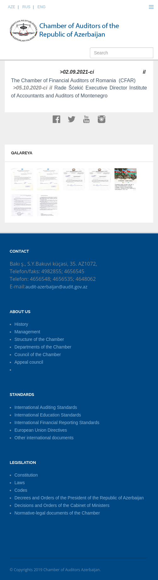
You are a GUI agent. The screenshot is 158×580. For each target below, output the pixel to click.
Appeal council (29, 362)
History (21, 324)
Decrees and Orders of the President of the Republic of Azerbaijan (79, 497)
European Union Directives (41, 430)
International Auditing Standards (46, 407)
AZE (11, 7)
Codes (21, 490)
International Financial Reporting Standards (57, 422)
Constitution (26, 475)
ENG (42, 7)
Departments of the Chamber (43, 346)
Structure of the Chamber (39, 339)
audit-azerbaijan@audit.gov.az (56, 287)
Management (27, 331)
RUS (26, 7)
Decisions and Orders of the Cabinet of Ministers (62, 505)
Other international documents (44, 437)
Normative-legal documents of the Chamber (57, 512)
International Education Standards (48, 414)
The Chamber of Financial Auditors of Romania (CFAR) (74, 80)
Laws (20, 482)
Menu (151, 7)
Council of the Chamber (38, 354)
